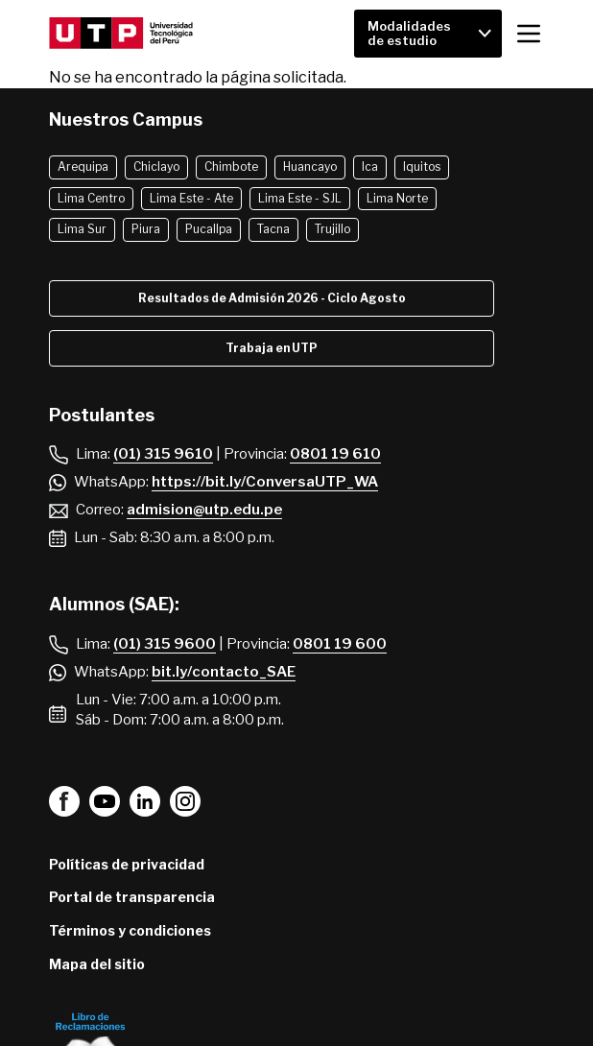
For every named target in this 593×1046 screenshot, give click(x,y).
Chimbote (231, 166)
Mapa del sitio (97, 964)
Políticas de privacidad (126, 864)
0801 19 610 (335, 454)
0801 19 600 (340, 644)
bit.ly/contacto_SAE (224, 671)
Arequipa (83, 166)
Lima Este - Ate (191, 198)
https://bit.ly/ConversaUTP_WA (265, 481)
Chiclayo (156, 166)
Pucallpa (208, 229)
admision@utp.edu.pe (204, 509)
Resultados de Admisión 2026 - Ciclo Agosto (272, 298)
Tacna (273, 229)
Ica (370, 166)
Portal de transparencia (132, 897)
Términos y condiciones (130, 930)
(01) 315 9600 (164, 644)
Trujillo (332, 229)
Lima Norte (397, 198)
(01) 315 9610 (163, 454)
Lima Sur (82, 229)
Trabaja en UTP (271, 348)
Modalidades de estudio (409, 33)
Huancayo (310, 166)
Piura (145, 229)
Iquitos (421, 166)
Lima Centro (91, 198)
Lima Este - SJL (300, 198)
